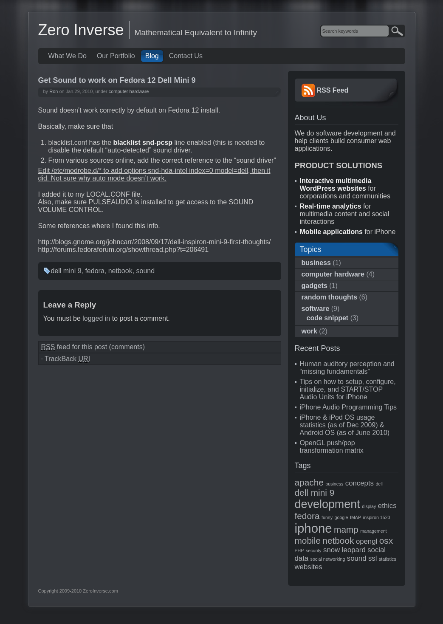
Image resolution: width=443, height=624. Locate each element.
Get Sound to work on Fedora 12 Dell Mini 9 (117, 80)
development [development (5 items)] (327, 504)
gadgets (314, 285)
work (309, 331)
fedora (94, 270)
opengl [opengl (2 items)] (366, 541)
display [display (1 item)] (369, 506)
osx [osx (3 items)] (386, 540)
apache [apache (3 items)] (309, 482)
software (316, 308)
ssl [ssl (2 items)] (372, 558)
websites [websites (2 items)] (308, 567)
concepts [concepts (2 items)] (359, 483)
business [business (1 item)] (334, 483)
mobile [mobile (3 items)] (308, 540)
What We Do (67, 55)
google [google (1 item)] (341, 517)
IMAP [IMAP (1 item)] (355, 517)
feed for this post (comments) (93, 347)
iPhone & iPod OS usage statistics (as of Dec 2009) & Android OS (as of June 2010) (345, 425)
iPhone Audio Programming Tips (348, 407)
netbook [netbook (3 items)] (338, 540)
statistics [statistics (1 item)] (387, 559)
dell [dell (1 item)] (379, 483)
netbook (120, 270)
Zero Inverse (81, 30)
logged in (96, 318)
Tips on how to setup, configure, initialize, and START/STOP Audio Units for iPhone (348, 389)
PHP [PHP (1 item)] (299, 550)
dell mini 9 (66, 270)
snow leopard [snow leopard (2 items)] (344, 550)
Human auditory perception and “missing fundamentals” (347, 367)
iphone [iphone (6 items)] (313, 528)
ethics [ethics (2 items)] (387, 506)
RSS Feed (333, 90)
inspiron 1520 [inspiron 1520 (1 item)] (376, 517)
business (316, 262)
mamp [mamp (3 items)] (346, 529)
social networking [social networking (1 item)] (327, 559)
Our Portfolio (116, 55)
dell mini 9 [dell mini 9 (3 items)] (315, 492)
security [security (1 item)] (314, 550)
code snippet (328, 318)
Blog (152, 55)
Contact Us (186, 55)
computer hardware (129, 91)
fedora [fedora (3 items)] (307, 516)
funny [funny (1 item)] (327, 517)
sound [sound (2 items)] (357, 558)
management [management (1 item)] (373, 531)
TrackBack (67, 359)
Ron (53, 91)
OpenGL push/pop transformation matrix (332, 446)
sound (145, 270)
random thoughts (330, 297)
